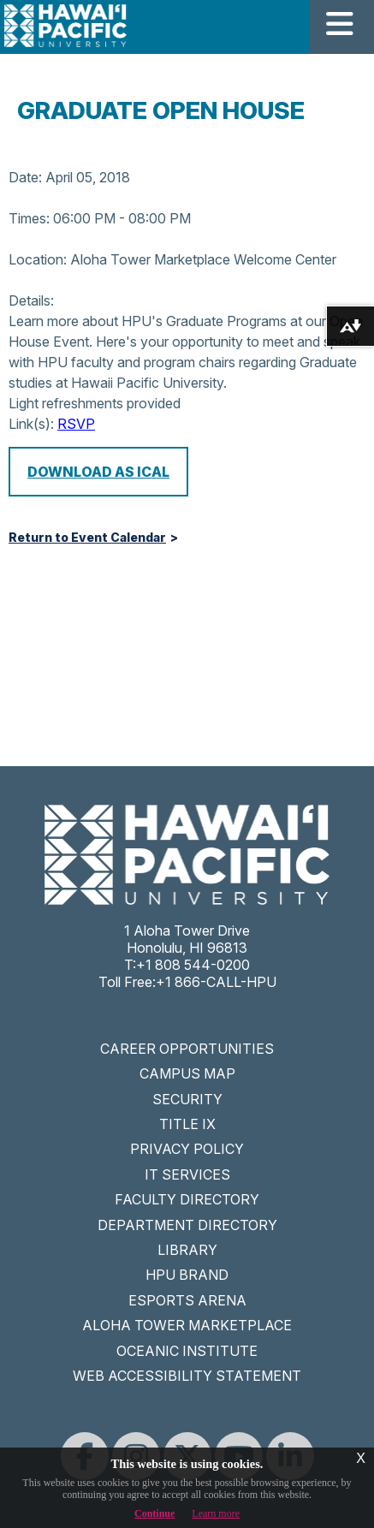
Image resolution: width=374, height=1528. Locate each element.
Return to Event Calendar (87, 538)
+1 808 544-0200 (193, 964)
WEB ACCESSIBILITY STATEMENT (187, 1375)
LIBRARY (187, 1249)
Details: (31, 300)
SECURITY (187, 1099)
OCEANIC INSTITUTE (187, 1350)
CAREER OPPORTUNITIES (187, 1048)
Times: (29, 218)
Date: (25, 177)
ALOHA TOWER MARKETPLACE (187, 1325)
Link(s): (31, 423)
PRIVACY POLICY (187, 1148)
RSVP (76, 423)
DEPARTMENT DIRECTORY (187, 1225)
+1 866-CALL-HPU (216, 981)
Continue (154, 1513)
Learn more (216, 1513)
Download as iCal (98, 471)
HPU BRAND (187, 1274)
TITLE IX (187, 1124)
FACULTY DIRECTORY (187, 1199)
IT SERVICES (187, 1174)
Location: (38, 259)
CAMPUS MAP (187, 1073)
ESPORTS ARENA (187, 1300)
